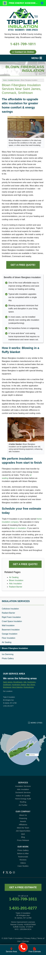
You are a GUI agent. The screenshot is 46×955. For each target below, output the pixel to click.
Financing (23, 818)
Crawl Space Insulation (12, 621)
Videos (23, 863)
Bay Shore (31, 685)
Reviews (23, 860)
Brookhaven (18, 682)
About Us (23, 815)
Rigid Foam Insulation (11, 617)
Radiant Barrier (15, 587)
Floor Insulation (8, 638)
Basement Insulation (11, 630)
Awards (23, 821)
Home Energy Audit (23, 799)
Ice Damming (7, 654)
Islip (24, 682)
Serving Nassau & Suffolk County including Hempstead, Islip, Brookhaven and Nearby (23, 35)
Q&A (23, 834)
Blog (23, 837)
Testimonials (23, 857)
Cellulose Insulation (10, 609)
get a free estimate (23, 887)
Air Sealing (14, 577)
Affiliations (23, 824)
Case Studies (23, 866)
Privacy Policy (30, 938)
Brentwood (7, 687)
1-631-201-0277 (23, 908)
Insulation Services (16, 601)
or (23, 52)
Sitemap (25, 941)
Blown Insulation (16, 580)
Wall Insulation (8, 625)
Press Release (23, 840)
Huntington (31, 682)
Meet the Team (23, 828)
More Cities (36, 723)
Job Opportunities (23, 831)
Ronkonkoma (29, 687)
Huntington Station (19, 685)
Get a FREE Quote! (23, 265)
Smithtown (7, 685)
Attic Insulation (15, 584)
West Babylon (17, 687)
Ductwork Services (23, 792)
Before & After (23, 853)
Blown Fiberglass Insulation (15, 648)
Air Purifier (23, 805)
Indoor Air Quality (23, 796)
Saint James (8, 682)
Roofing (23, 802)
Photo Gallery (8, 658)
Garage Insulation (9, 634)
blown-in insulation (18, 528)
